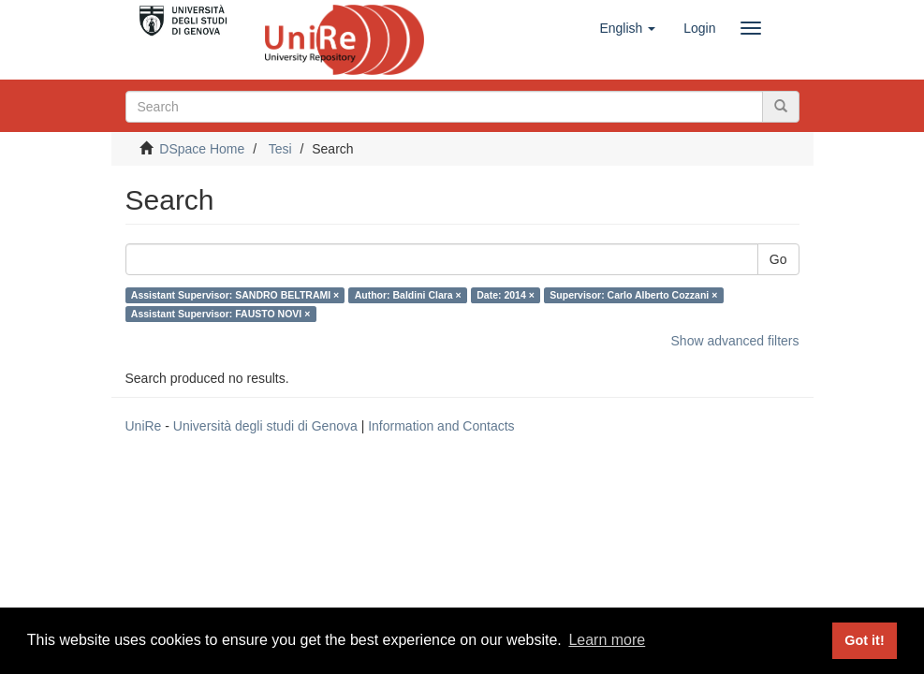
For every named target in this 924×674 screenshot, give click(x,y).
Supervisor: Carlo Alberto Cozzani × (633, 294)
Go (778, 259)
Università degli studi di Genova (265, 425)
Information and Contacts (441, 425)
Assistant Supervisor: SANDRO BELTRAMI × (235, 294)
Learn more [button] (606, 640)
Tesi (280, 148)
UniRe (143, 425)
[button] (627, 28)
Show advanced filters (735, 340)
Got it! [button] (864, 640)
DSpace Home (201, 148)
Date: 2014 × (506, 294)
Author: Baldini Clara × (408, 294)
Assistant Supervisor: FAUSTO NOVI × (220, 313)
